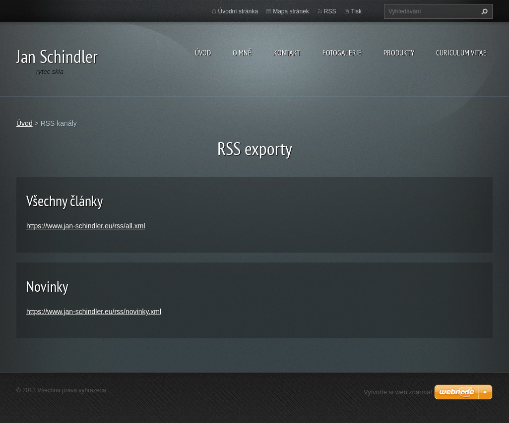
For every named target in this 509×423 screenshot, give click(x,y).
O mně (242, 52)
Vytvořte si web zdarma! (398, 392)
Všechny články (64, 200)
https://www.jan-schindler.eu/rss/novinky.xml (93, 312)
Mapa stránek (291, 11)
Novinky (47, 286)
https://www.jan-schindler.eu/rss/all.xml (85, 226)
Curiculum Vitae (461, 52)
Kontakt (287, 52)
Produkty (398, 52)
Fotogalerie (342, 52)
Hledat (483, 11)
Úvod (203, 52)
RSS (330, 11)
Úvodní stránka (238, 11)
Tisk (356, 11)
